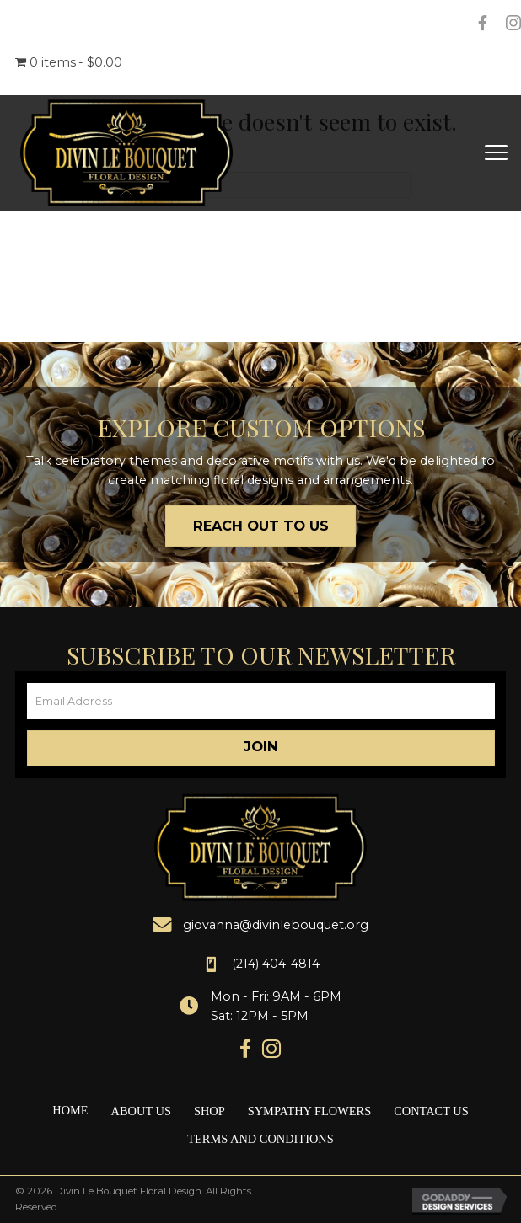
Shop (209, 1111)
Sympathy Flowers (309, 1111)
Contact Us (431, 1111)
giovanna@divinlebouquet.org (275, 924)
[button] (261, 748)
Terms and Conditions (260, 1139)
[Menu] (496, 153)
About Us (141, 1111)
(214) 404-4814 (276, 963)
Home (70, 1110)
